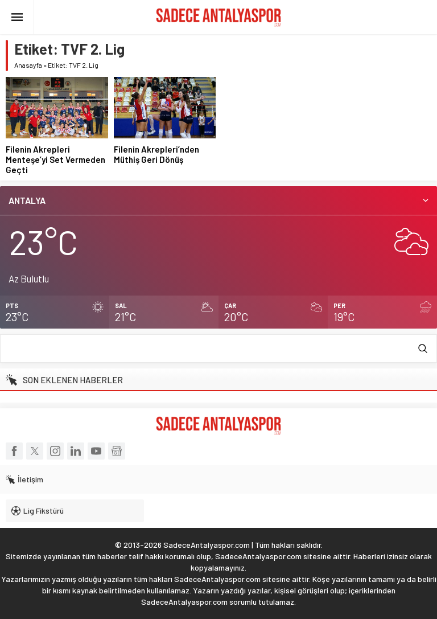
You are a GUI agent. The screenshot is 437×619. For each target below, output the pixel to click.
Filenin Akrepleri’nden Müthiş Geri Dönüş (156, 154)
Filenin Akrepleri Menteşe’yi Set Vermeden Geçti (55, 159)
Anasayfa (28, 65)
